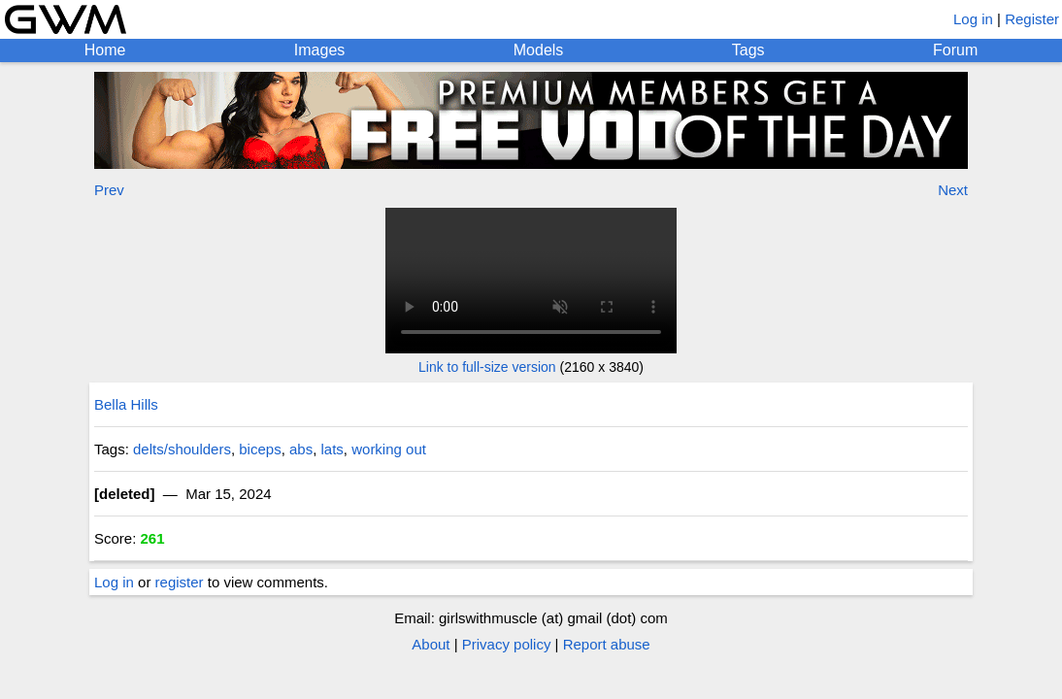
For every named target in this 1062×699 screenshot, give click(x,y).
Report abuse (606, 644)
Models (539, 50)
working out (388, 449)
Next (953, 190)
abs (301, 449)
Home (105, 50)
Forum (955, 50)
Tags (748, 50)
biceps (260, 449)
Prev (109, 190)
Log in (973, 19)
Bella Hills (126, 404)
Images (319, 50)
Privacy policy (506, 644)
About (430, 644)
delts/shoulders (182, 449)
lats (332, 449)
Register (1032, 19)
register (179, 582)
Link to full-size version (487, 367)
